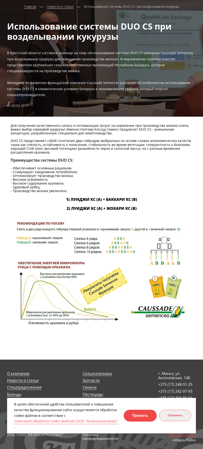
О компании (18, 373)
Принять (140, 416)
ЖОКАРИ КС (118, 208)
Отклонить (175, 415)
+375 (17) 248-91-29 (175, 384)
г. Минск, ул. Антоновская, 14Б (174, 375)
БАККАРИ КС (118, 199)
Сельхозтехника (97, 373)
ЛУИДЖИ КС (83, 199)
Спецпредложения (24, 387)
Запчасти (91, 380)
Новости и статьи (23, 380)
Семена (90, 387)
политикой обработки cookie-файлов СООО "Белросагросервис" (66, 421)
